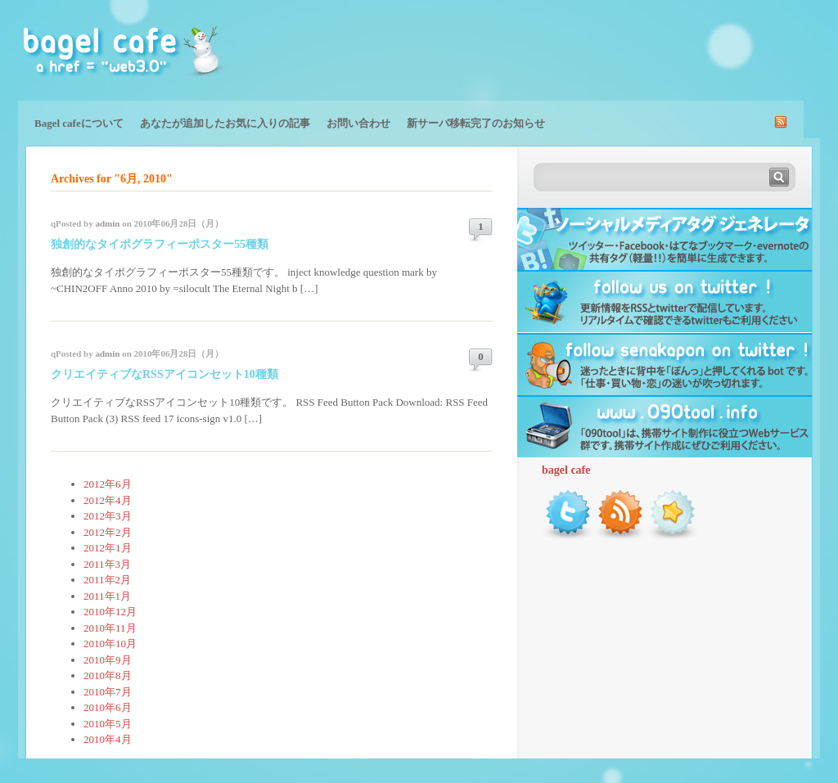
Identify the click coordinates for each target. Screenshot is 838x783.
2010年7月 (107, 692)
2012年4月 (107, 500)
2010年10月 (110, 643)
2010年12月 (110, 611)
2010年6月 (107, 707)
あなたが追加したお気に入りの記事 (225, 123)
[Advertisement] (628, 49)
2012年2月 (107, 532)
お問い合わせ (358, 123)
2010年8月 (107, 675)
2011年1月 (107, 596)
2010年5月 (107, 724)
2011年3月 (107, 564)
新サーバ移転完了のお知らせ (476, 123)
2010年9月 (107, 660)
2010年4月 (107, 739)
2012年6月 (107, 484)
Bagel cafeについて (79, 123)
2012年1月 (107, 548)
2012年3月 (107, 516)
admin (107, 223)
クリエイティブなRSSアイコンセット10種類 (164, 374)
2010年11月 (110, 628)
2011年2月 (107, 580)
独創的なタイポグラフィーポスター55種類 (159, 244)
